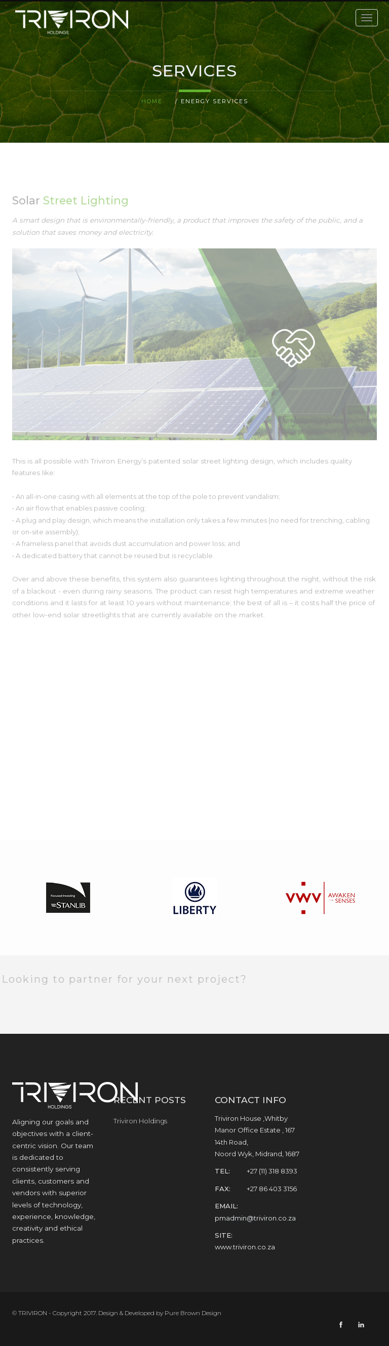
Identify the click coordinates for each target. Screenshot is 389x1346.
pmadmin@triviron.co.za (255, 1218)
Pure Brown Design (193, 1313)
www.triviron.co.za (245, 1247)
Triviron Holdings (140, 1121)
